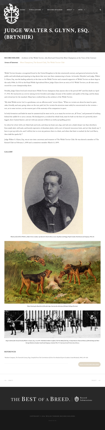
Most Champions (26, 62)
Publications (35, 10)
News (80, 10)
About (69, 10)
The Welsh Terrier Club (55, 62)
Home (22, 10)
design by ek (52, 420)
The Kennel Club (39, 62)
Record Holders (55, 10)
